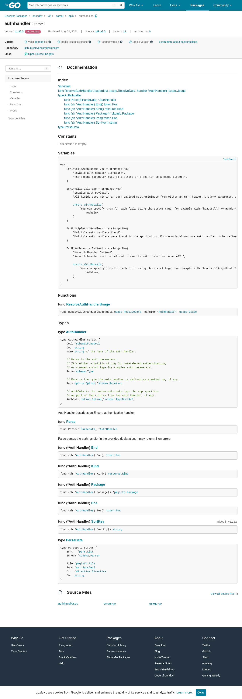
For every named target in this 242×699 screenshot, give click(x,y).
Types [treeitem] (13, 110)
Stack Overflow (68, 657)
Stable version (141, 41)
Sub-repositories (116, 651)
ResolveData (132, 311)
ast (78, 567)
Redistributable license (74, 41)
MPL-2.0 (100, 31)
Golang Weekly (211, 675)
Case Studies (19, 651)
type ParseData (68, 127)
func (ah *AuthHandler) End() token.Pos (90, 104)
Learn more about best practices (178, 41)
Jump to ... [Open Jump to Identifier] (15, 68)
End (94, 448)
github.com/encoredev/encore (41, 47)
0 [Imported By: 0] (142, 31)
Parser (95, 555)
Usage (193, 311)
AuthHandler (167, 311)
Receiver (115, 383)
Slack (205, 657)
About (158, 638)
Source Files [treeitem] (16, 118)
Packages (197, 5)
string (79, 347)
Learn (157, 5)
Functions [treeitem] (15, 104)
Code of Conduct (164, 675)
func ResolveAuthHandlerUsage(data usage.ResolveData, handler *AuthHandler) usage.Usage (121, 90)
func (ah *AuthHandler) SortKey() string (90, 122)
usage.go (155, 603)
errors (77, 204)
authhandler (86, 15)
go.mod (39, 41)
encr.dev (38, 15)
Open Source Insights (39, 53)
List (90, 551)
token (110, 455)
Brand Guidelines (164, 669)
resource (114, 473)
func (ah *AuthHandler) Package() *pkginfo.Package (99, 113)
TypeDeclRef (124, 399)
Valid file (37, 41)
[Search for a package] (72, 5)
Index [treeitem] (13, 86)
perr (82, 551)
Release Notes (163, 663)
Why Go (136, 5)
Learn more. (184, 692)
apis (71, 15)
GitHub (206, 651)
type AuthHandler (69, 95)
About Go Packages (118, 657)
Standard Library (116, 645)
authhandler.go (68, 603)
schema (80, 343)
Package (98, 484)
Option (90, 383)
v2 (49, 15)
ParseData (88, 429)
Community (223, 5)
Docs (175, 5)
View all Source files (222, 593)
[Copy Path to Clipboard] (96, 16)
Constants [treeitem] (16, 92)
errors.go (110, 603)
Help (61, 663)
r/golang (207, 663)
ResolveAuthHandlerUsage (88, 304)
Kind (95, 466)
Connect (208, 638)
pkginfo (119, 492)
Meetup (206, 669)
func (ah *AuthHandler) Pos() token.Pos (90, 118)
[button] (25, 41)
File (92, 563)
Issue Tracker (162, 657)
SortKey (97, 521)
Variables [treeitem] (15, 98)
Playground (65, 645)
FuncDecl (93, 343)
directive (83, 571)
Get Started (67, 638)
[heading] (16, 5)
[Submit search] (121, 5)
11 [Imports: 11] (120, 31)
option (79, 383)
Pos (118, 455)
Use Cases (17, 645)
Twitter (206, 645)
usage (118, 311)
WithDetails (92, 204)
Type (90, 371)
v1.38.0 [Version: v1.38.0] (14, 31)
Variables (64, 86)
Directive (99, 571)
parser (60, 15)
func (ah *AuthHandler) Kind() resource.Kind (93, 109)
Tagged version (110, 41)
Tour (61, 651)
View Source (229, 159)
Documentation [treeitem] (18, 78)
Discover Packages (16, 15)
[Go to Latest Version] (33, 31)
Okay (200, 692)
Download (160, 645)
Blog (157, 651)
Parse (70, 422)
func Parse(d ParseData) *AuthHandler (90, 99)
